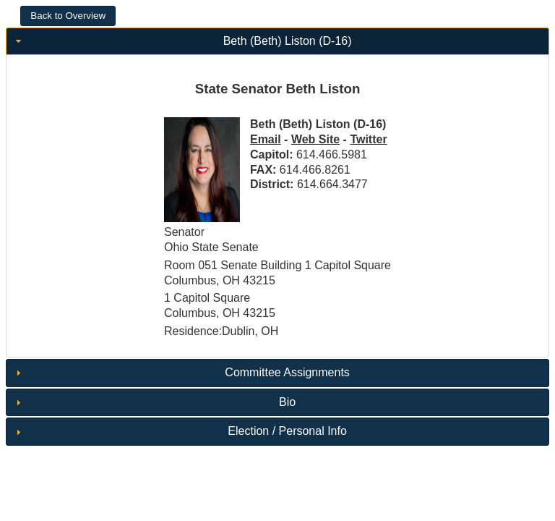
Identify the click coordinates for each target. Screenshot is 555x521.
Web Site (315, 139)
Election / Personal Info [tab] (179, 431)
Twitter (368, 139)
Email (265, 139)
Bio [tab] (154, 402)
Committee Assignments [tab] (181, 372)
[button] (68, 16)
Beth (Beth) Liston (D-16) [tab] (182, 41)
